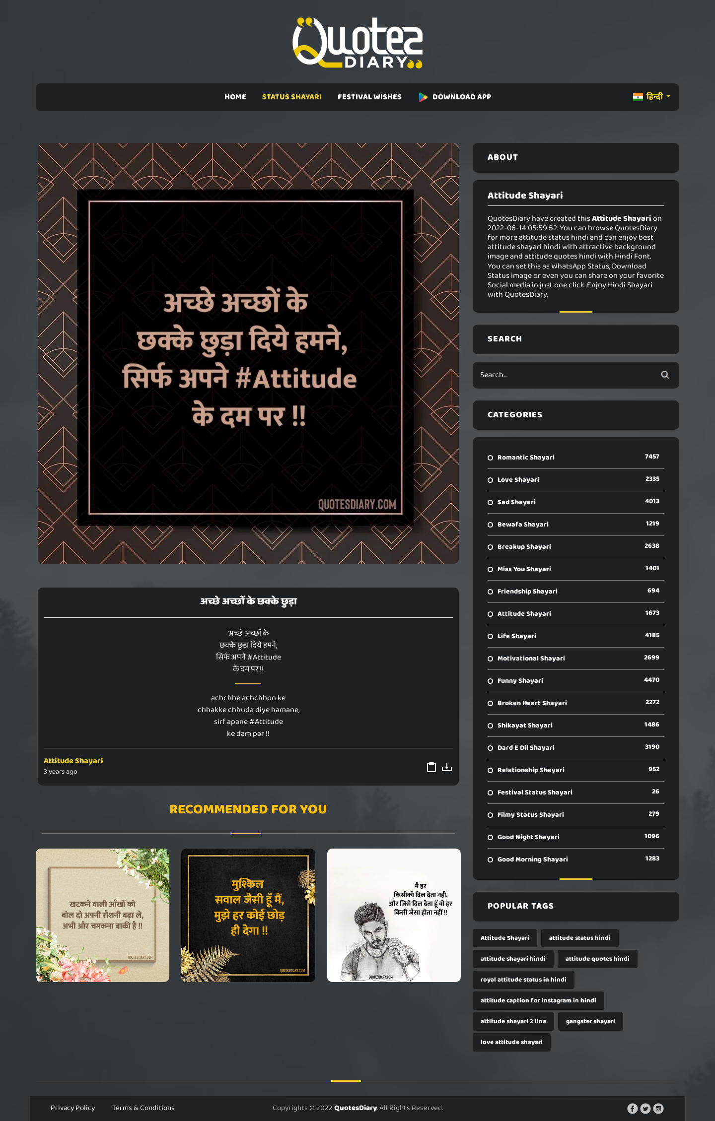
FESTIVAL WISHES (370, 97)
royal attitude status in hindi (524, 980)
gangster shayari (590, 1021)
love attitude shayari (512, 1042)
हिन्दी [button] (648, 97)
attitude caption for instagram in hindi (538, 1000)
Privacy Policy (73, 1108)
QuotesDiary (355, 1108)
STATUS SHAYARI (292, 97)
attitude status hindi (580, 938)
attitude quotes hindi (598, 959)
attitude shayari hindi (513, 959)
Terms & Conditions (143, 1108)
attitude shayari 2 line (513, 1021)
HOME (235, 97)
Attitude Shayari (73, 761)
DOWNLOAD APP (454, 97)
